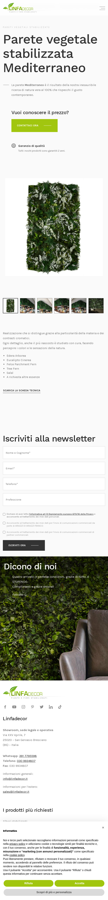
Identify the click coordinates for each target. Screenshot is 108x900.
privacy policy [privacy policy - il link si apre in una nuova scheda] (17, 843)
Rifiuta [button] (28, 883)
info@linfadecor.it (15, 779)
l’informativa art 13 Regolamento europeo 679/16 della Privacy (61, 514)
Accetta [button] (79, 883)
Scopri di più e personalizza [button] (54, 892)
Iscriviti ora (17, 545)
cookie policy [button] (16, 855)
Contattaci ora (27, 125)
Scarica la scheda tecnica (21, 390)
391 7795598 (28, 756)
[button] (103, 827)
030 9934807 (26, 761)
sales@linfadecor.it (16, 791)
